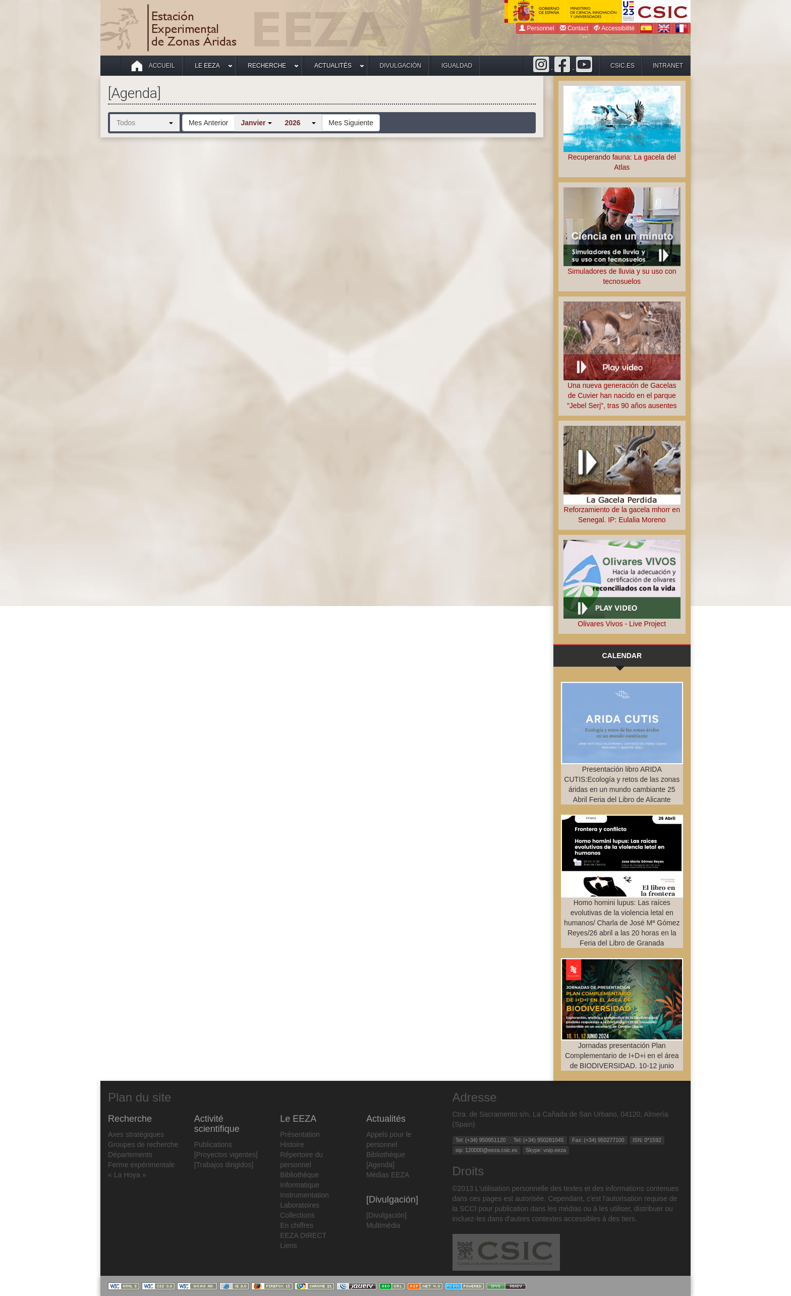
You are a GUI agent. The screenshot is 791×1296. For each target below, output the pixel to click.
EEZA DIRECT (303, 1235)
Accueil (153, 65)
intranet (668, 65)
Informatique (299, 1185)
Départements (130, 1155)
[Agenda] (380, 1165)
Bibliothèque (299, 1175)
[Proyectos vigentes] (226, 1155)
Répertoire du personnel (301, 1160)
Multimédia (383, 1225)
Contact (574, 28)
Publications (213, 1144)
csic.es (622, 65)
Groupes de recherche (143, 1144)
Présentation (300, 1134)
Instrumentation (304, 1195)
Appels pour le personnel (389, 1139)
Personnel (536, 28)
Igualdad (456, 65)
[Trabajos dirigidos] (224, 1165)
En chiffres (296, 1225)
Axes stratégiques (136, 1134)
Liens (288, 1245)
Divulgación (401, 65)
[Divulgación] (386, 1215)
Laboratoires (299, 1205)
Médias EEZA (388, 1175)
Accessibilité (614, 28)
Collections (297, 1215)
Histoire (292, 1144)
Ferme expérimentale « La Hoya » (141, 1170)
